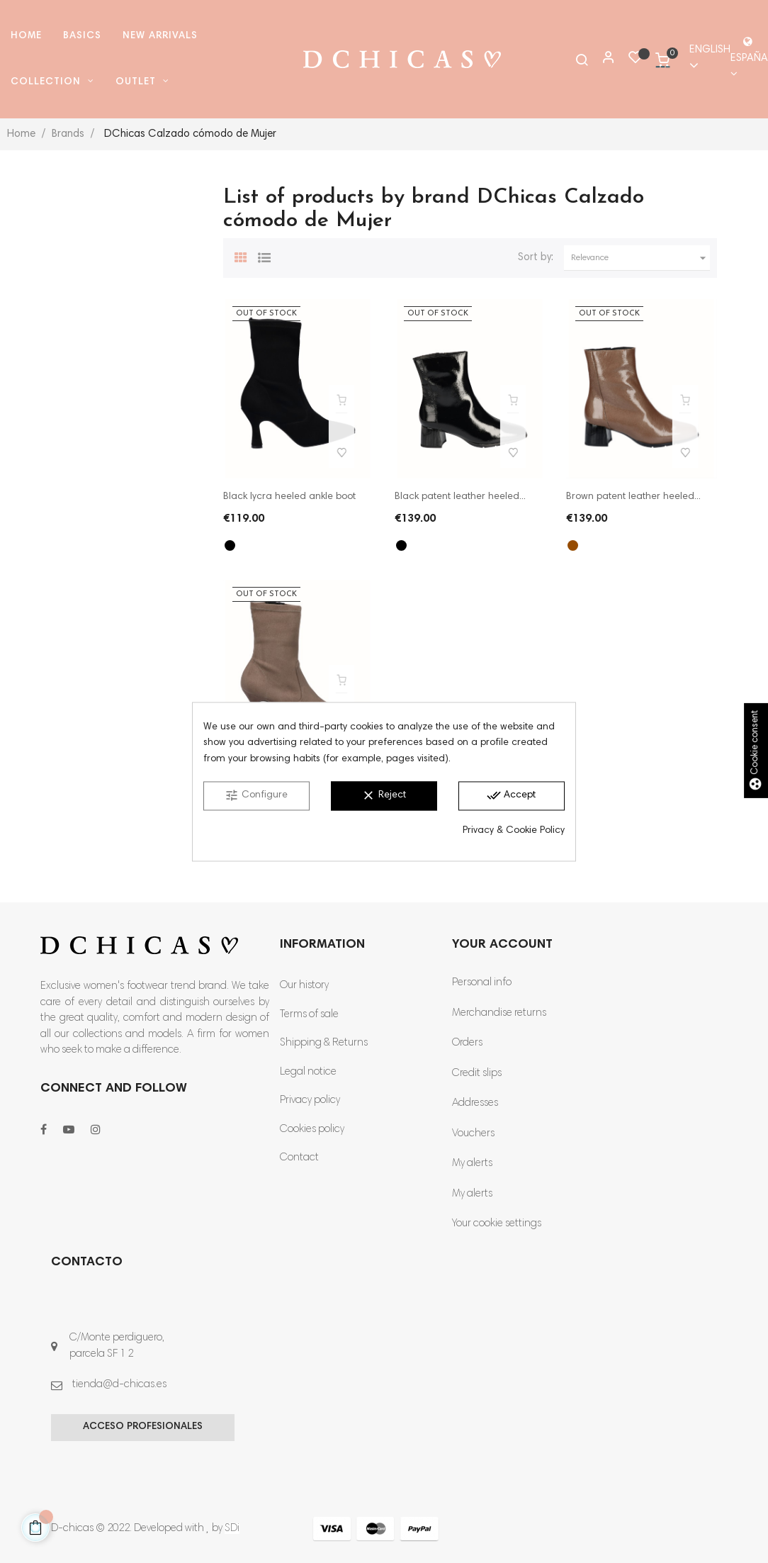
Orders (467, 1043)
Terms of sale (309, 1014)
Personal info (482, 982)
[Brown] (572, 545)
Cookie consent (756, 750)
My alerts (472, 1163)
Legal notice (308, 1072)
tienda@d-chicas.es (119, 1384)
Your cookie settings (496, 1224)
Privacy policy (310, 1100)
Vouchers (473, 1133)
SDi (232, 1528)
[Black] (230, 545)
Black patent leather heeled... (460, 497)
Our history (304, 985)
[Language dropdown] (703, 59)
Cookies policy (312, 1129)
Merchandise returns (499, 1013)
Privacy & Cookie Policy (514, 831)
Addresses (475, 1103)
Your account (502, 945)
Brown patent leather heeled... (633, 497)
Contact (299, 1158)
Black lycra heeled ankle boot (289, 497)
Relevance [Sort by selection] (640, 258)
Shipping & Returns (324, 1043)
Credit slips (477, 1073)
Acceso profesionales (143, 1427)
